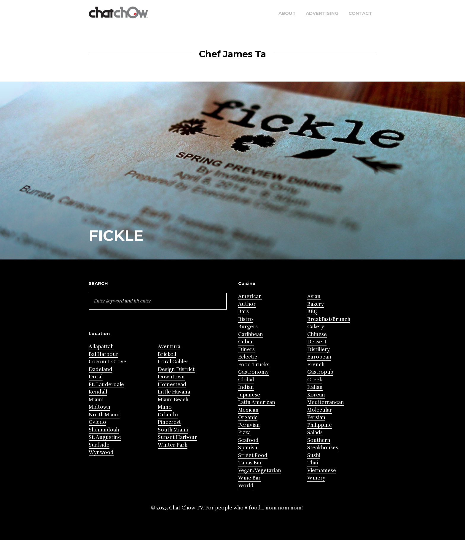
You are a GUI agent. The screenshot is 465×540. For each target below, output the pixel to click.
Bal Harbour (103, 354)
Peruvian (249, 425)
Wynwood (101, 452)
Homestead (172, 384)
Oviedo (97, 422)
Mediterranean (325, 402)
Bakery (315, 304)
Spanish (247, 448)
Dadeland (100, 369)
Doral (96, 377)
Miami (96, 399)
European (319, 357)
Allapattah (101, 346)
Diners (246, 349)
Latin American (256, 402)
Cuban (246, 342)
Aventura (169, 346)
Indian (246, 387)
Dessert (317, 342)
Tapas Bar (250, 463)
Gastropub (320, 372)
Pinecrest (169, 422)
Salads (315, 432)
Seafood (248, 440)
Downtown (171, 377)
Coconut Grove (107, 362)
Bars (243, 311)
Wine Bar (249, 478)
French (315, 364)
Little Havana (174, 392)
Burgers (248, 327)
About (287, 13)
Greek (314, 380)
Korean (316, 395)
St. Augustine (105, 437)
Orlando (168, 415)
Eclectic (247, 357)
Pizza (244, 432)
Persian (316, 417)
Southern (318, 440)
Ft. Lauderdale (106, 384)
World (246, 485)
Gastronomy (253, 372)
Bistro (245, 319)
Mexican (248, 410)
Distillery (318, 349)
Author (247, 304)
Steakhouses (322, 448)
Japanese (249, 395)
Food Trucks (253, 364)
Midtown (99, 407)
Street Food (252, 455)
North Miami (104, 415)
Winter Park (172, 445)
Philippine (319, 425)
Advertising (322, 13)
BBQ (312, 311)
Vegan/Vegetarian (259, 470)
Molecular (319, 410)
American (250, 296)
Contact (360, 13)
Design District (176, 369)
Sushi (313, 455)
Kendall (98, 392)
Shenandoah (104, 430)
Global (246, 380)
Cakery (315, 327)
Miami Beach (173, 399)
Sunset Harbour (177, 437)
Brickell (167, 354)
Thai (312, 463)
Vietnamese (321, 470)
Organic (247, 417)
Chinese (317, 334)
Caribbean (250, 334)
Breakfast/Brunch (328, 319)
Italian (315, 387)
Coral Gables (173, 362)
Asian (314, 296)
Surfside (99, 445)
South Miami (173, 430)
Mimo (165, 407)
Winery (316, 478)
